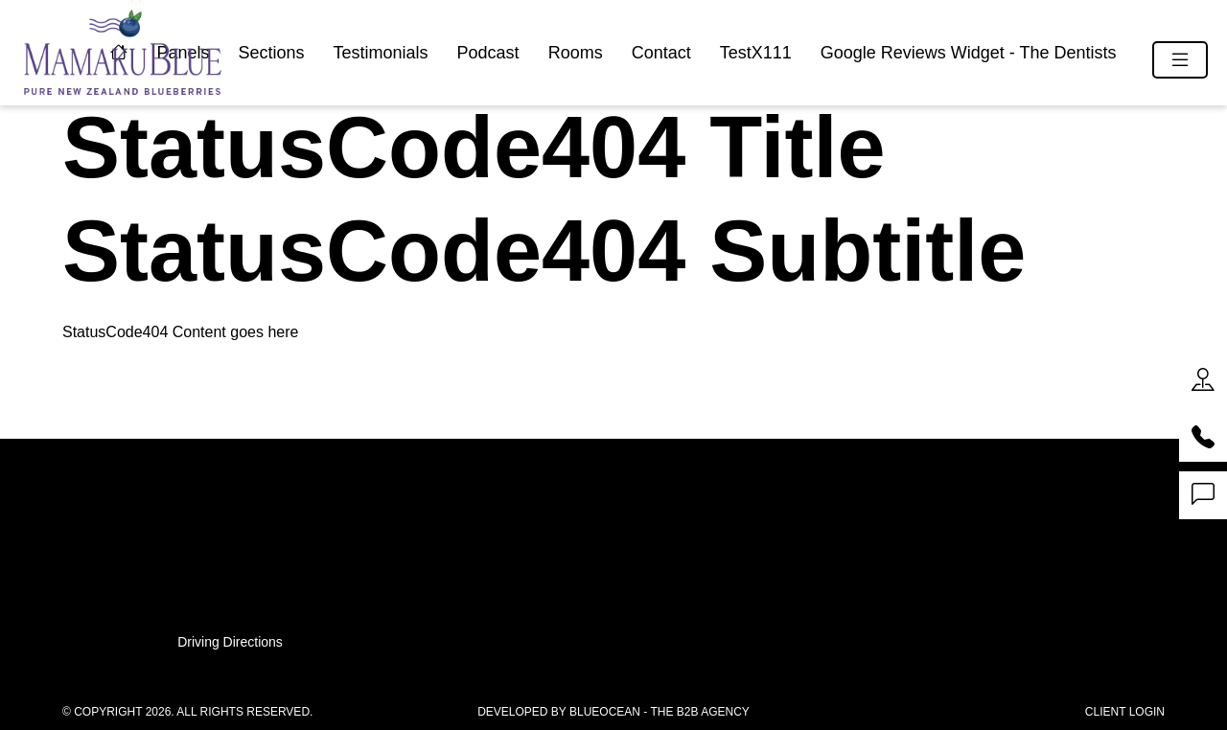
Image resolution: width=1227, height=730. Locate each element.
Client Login (1125, 712)
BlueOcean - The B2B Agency (659, 712)
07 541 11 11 (613, 515)
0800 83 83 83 (613, 536)
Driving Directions (230, 642)
